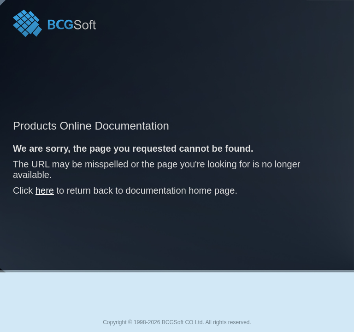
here (44, 190)
